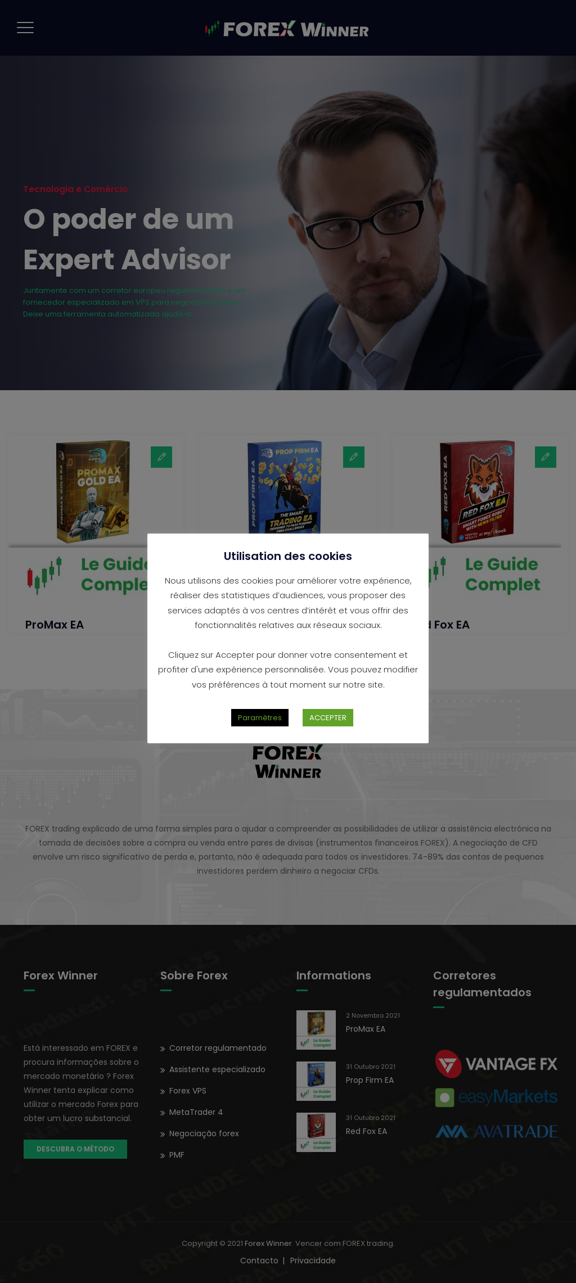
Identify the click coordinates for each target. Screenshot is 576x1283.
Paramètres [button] (260, 717)
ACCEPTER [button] (327, 717)
